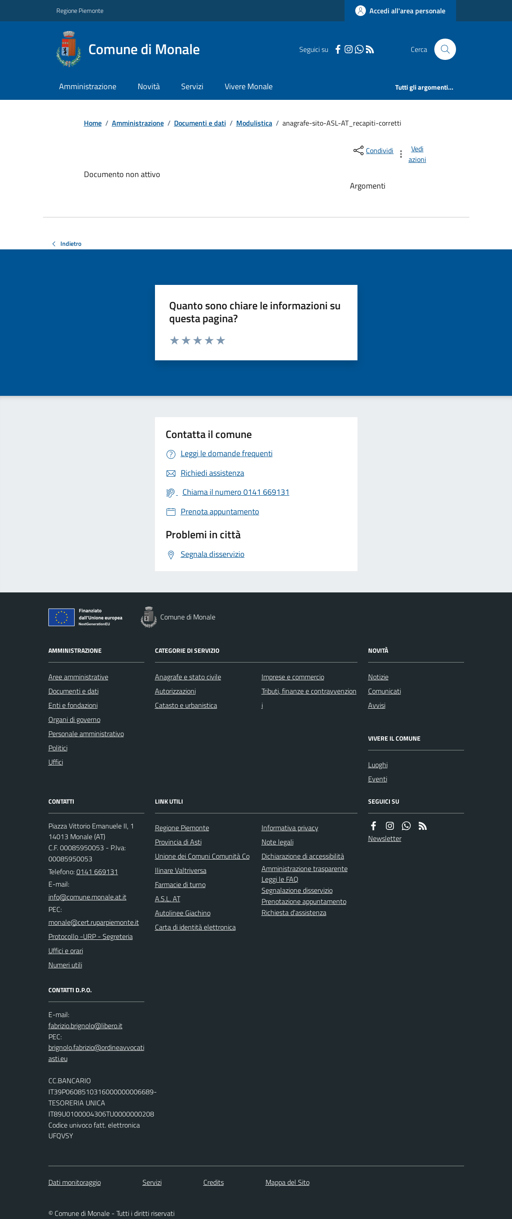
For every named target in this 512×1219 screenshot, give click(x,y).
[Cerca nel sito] (441, 49)
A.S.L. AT (167, 898)
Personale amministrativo (86, 733)
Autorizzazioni (175, 691)
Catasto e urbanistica (186, 705)
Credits (213, 1182)
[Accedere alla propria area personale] (400, 10)
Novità (149, 86)
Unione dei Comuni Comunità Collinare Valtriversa (202, 863)
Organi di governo (74, 719)
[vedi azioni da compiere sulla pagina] (412, 154)
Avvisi (376, 705)
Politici (57, 747)
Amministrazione (87, 86)
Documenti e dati (200, 123)
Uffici (55, 762)
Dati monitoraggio (74, 1182)
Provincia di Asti (178, 841)
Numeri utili (65, 964)
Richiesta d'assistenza (294, 912)
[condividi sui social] (372, 150)
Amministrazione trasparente (305, 868)
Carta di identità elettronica (195, 927)
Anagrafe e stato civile (188, 676)
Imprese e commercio (293, 676)
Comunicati (384, 691)
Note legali (278, 841)
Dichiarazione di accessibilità (303, 856)
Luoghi (378, 764)
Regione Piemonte (79, 10)
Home (93, 123)
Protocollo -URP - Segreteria (90, 936)
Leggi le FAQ (280, 879)
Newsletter (384, 838)
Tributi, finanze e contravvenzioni (309, 698)
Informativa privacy (290, 827)
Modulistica (254, 123)
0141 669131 (97, 871)
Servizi (192, 86)
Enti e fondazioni (73, 705)
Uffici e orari (65, 950)
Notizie (378, 676)
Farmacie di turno (180, 884)
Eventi (377, 778)
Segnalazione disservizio (297, 890)
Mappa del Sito (288, 1182)
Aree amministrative (78, 676)
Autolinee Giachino (182, 912)
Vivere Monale (249, 86)
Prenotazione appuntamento (304, 901)
